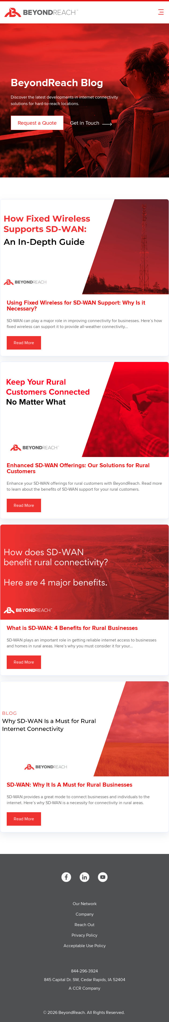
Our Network (85, 903)
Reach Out (84, 924)
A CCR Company (84, 988)
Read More (24, 343)
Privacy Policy (84, 935)
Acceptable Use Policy (85, 945)
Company (85, 914)
